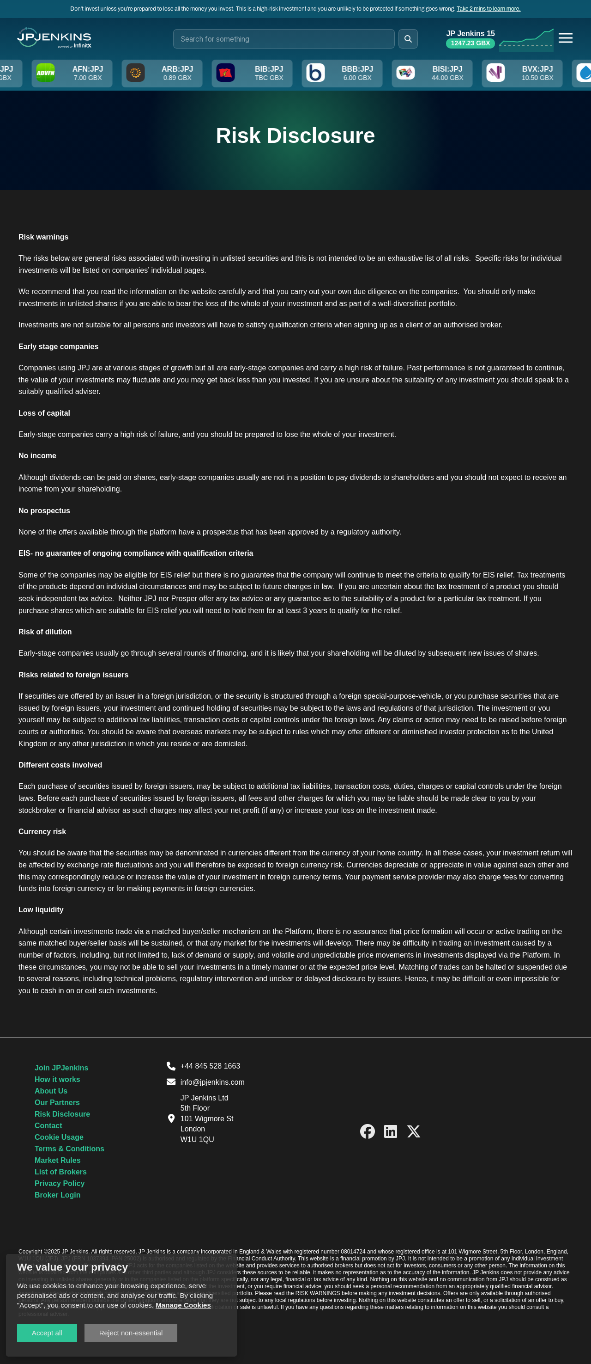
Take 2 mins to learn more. (488, 9)
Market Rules (58, 1160)
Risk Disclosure (62, 1114)
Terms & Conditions (69, 1149)
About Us (51, 1091)
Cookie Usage (59, 1137)
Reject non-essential (131, 1333)
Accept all (47, 1333)
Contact (48, 1126)
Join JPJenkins (62, 1068)
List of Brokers (61, 1172)
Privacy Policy (60, 1183)
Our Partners (57, 1102)
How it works (57, 1079)
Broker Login (58, 1195)
